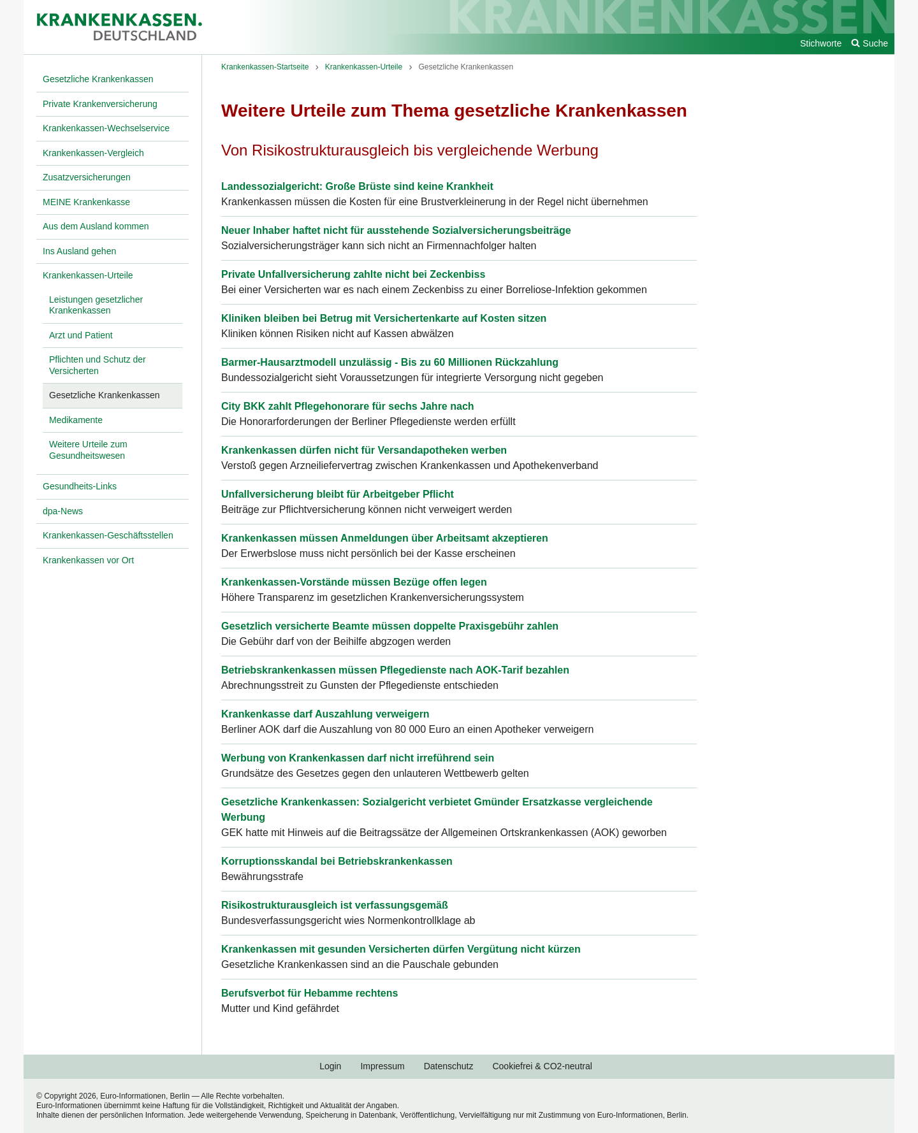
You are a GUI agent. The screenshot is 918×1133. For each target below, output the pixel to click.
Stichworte (820, 43)
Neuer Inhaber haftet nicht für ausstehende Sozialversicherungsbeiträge (396, 230)
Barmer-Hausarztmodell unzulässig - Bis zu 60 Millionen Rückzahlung (389, 362)
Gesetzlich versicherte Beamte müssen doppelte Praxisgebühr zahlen (389, 626)
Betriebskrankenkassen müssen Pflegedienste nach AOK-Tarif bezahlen (395, 670)
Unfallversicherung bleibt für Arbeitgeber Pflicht (337, 494)
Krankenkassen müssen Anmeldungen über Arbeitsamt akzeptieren (384, 538)
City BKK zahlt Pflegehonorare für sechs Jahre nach (347, 406)
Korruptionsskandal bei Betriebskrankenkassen (337, 861)
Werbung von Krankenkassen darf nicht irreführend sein (357, 758)
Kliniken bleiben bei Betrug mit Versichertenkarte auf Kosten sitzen (383, 318)
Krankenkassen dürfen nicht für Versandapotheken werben (364, 450)
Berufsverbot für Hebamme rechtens (309, 993)
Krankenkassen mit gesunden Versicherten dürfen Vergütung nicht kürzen (401, 949)
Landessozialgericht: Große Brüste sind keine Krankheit (357, 186)
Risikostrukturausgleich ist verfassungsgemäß (334, 905)
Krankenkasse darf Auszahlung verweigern (325, 714)
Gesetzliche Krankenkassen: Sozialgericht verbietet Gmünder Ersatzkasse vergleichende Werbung (437, 810)
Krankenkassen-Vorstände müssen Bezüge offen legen (354, 582)
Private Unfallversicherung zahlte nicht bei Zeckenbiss (353, 274)
